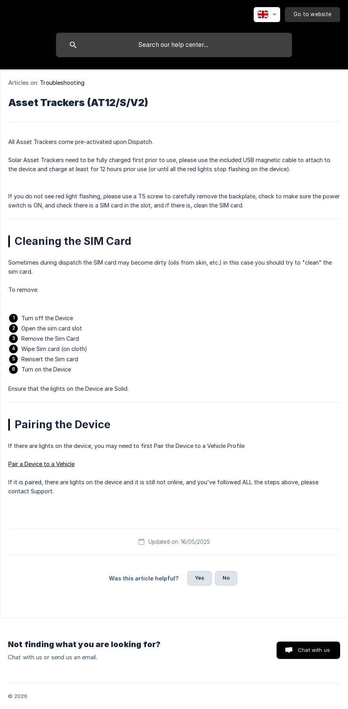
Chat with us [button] (314, 650)
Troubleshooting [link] (62, 82)
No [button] (226, 578)
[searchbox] (174, 45)
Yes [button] (199, 578)
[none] (267, 14)
